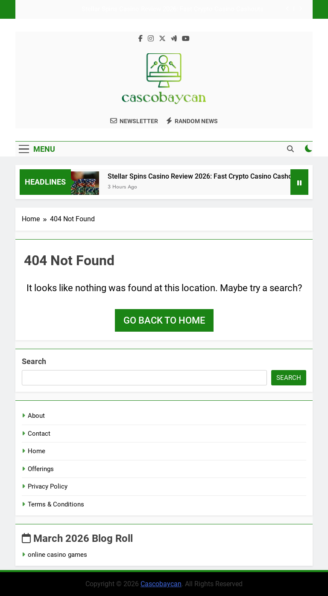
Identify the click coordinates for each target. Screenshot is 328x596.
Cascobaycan (161, 584)
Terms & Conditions (56, 504)
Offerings (41, 469)
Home (36, 451)
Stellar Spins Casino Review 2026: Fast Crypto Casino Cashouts (173, 9)
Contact (39, 433)
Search (34, 361)
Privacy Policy (47, 486)
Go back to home (164, 320)
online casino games (57, 554)
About (36, 416)
